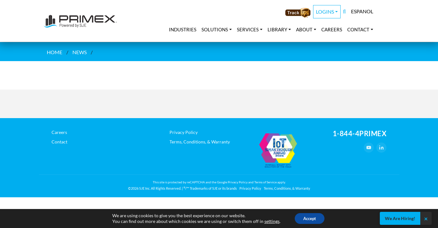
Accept (310, 218)
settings (270, 221)
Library (277, 29)
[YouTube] (369, 147)
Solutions (214, 29)
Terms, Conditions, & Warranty (200, 141)
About (304, 29)
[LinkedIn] (381, 147)
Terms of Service (265, 182)
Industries (182, 29)
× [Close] (426, 218)
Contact (358, 29)
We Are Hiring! (400, 218)
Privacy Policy (184, 132)
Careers (331, 29)
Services (248, 29)
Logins (325, 12)
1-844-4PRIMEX (360, 133)
